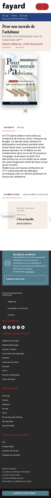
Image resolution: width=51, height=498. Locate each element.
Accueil (5, 16)
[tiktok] (18, 327)
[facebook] (9, 327)
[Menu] (42, 6)
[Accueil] (13, 6)
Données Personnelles (11, 475)
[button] (19, 47)
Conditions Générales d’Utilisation (16, 472)
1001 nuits (24, 16)
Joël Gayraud (33, 44)
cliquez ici (30, 272)
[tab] (9, 127)
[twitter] (13, 327)
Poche (14, 16)
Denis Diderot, (12, 44)
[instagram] (4, 327)
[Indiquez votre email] (22, 279)
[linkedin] (23, 327)
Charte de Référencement (12, 478)
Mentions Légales (9, 468)
